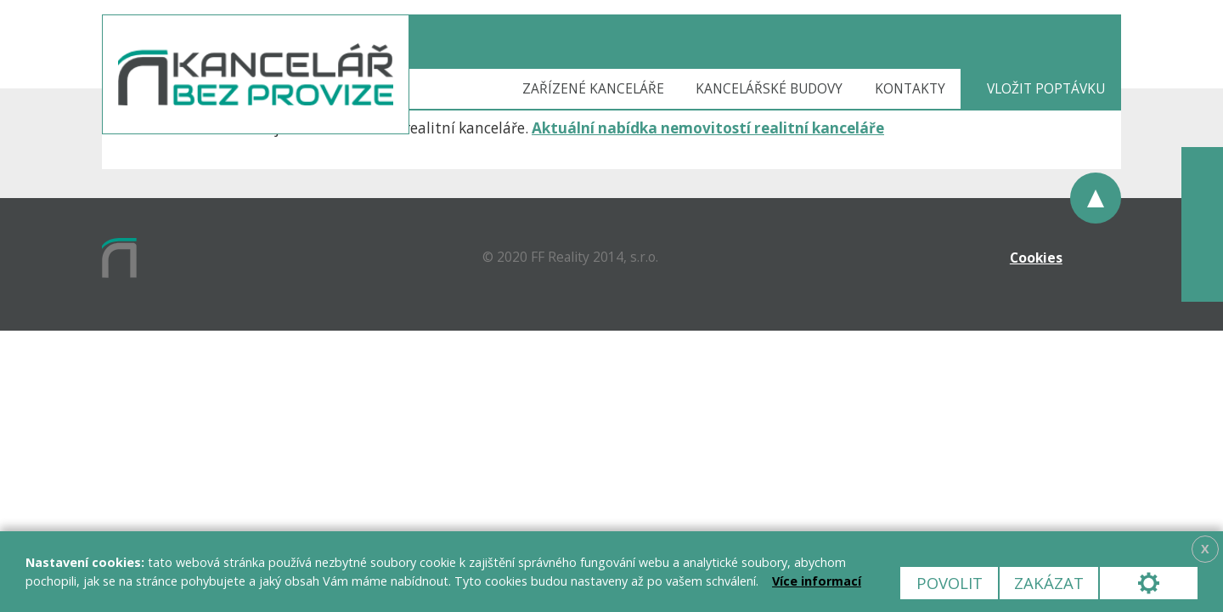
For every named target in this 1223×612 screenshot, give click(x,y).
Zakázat (1049, 582)
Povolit (949, 582)
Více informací (816, 581)
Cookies (1036, 257)
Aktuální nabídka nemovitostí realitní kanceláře (708, 128)
